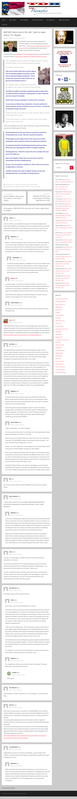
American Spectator (61, 306)
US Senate (38, 189)
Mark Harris (22, 187)
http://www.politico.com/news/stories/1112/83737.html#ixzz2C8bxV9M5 (25, 337)
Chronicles (58, 322)
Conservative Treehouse (62, 333)
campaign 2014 (9, 187)
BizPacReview (59, 311)
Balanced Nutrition (64, 20)
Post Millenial (59, 360)
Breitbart (58, 317)
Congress (16, 187)
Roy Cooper (12, 20)
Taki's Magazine (60, 368)
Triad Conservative (60, 371)
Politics (35, 187)
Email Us (4, 25)
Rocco (11, 322)
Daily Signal (58, 336)
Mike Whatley (24, 20)
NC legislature (51, 20)
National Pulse (59, 357)
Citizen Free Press (60, 325)
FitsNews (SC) (59, 341)
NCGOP (31, 187)
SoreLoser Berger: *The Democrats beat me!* (63, 182)
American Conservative (62, 303)
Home (3, 20)
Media (27, 187)
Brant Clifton (21, 38)
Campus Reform (60, 320)
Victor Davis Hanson (61, 377)
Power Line (58, 363)
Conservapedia (59, 330)
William (13, 281)
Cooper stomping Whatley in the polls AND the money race (64, 196)
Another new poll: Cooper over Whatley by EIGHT (64, 244)
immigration (17, 189)
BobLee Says (59, 314)
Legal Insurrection (60, 355)
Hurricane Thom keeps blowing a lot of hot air (63, 230)
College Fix (58, 328)
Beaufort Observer (60, 309)
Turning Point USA (60, 374)
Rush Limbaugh (60, 366)
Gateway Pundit (60, 349)
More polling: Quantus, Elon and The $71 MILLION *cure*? (64, 268)
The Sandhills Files (37, 20)
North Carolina (31, 189)
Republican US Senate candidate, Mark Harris (29, 54)
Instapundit (58, 352)
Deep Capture (59, 339)
